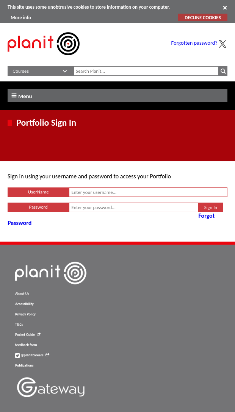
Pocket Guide (28, 334)
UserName (38, 192)
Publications (24, 365)
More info (21, 17)
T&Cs (19, 324)
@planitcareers (32, 355)
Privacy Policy (25, 314)
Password (38, 207)
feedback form (26, 345)
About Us (22, 294)
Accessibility (24, 304)
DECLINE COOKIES (203, 17)
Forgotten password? (194, 42)
